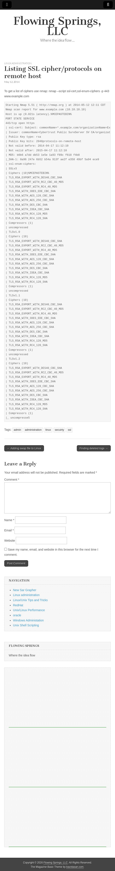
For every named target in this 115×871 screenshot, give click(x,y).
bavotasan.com (75, 866)
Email (9, 530)
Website (9, 540)
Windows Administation (28, 620)
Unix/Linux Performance (29, 610)
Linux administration (18, 63)
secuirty (59, 429)
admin (17, 429)
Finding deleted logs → (94, 448)
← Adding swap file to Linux (24, 448)
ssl (69, 429)
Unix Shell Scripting (26, 625)
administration (33, 429)
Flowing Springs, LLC (57, 26)
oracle (17, 615)
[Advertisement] (57, 697)
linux (48, 429)
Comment (11, 479)
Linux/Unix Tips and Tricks (30, 600)
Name (9, 520)
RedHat (18, 605)
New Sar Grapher (24, 590)
